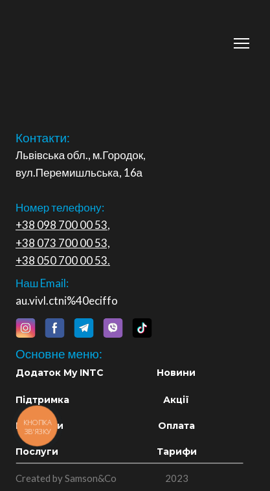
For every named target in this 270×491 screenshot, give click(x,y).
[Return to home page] (95, 36)
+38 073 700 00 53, (63, 243)
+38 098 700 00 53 (61, 225)
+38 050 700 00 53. (63, 260)
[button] (25, 328)
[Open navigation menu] (241, 43)
